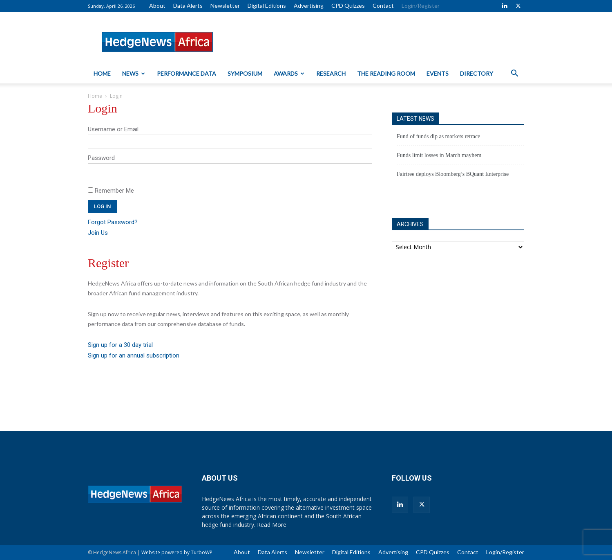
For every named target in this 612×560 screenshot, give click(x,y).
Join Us (98, 232)
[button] (514, 74)
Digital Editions (267, 5)
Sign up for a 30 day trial (120, 345)
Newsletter (225, 5)
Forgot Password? (113, 222)
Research (331, 73)
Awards (289, 73)
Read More (271, 525)
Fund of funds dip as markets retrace (438, 136)
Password (101, 158)
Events (438, 73)
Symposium (245, 73)
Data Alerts (188, 5)
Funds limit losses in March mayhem (439, 155)
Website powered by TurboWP (176, 552)
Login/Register (421, 5)
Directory (476, 73)
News (133, 73)
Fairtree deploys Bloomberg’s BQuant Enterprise (453, 174)
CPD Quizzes (348, 5)
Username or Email (113, 129)
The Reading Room (386, 73)
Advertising (309, 5)
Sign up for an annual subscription (133, 355)
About (157, 5)
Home (102, 73)
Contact (383, 5)
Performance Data (186, 73)
